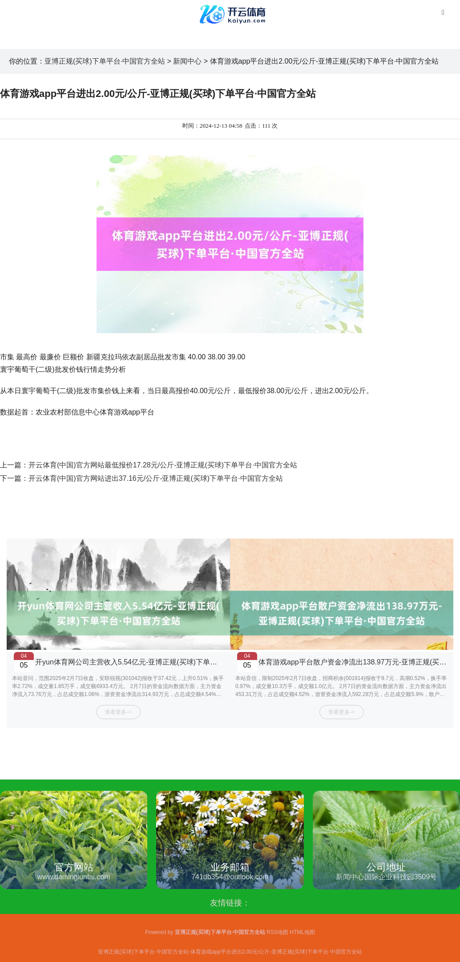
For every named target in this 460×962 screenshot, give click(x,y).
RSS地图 (277, 932)
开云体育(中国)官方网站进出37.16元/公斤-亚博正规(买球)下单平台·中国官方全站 (155, 478)
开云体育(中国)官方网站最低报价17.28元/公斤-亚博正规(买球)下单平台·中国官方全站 (162, 465)
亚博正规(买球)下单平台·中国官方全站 (104, 61)
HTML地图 (302, 932)
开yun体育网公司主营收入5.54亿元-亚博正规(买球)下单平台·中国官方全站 (152, 662)
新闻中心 (187, 61)
